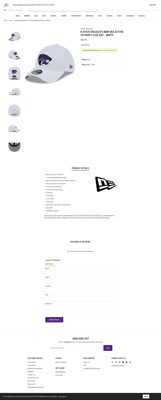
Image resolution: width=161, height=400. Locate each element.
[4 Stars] (53, 266)
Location (48, 286)
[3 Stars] (51, 266)
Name (47, 268)
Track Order (141, 2)
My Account (32, 365)
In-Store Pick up (33, 378)
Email (47, 277)
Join (107, 348)
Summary (48, 304)
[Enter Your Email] (76, 348)
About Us (86, 362)
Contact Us (31, 375)
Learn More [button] (62, 396)
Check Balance (60, 372)
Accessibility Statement (36, 387)
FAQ (84, 365)
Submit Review (54, 320)
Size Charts (31, 381)
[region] (80, 196)
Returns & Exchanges (35, 368)
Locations (154, 2)
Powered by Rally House (91, 368)
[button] (131, 9)
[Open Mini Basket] (156, 8)
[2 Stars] (48, 266)
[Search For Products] (57, 8)
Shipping (31, 371)
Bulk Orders (32, 384)
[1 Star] (46, 266)
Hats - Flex (88, 65)
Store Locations (60, 362)
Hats (86, 60)
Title (46, 295)
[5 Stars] (55, 266)
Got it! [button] (146, 396)
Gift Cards (58, 375)
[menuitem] (17, 16)
